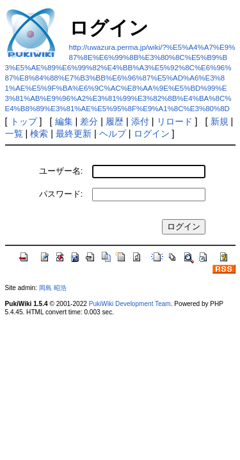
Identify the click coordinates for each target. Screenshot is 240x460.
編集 (64, 121)
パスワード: (61, 194)
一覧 (14, 133)
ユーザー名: (61, 171)
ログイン (152, 133)
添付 (140, 121)
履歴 (115, 121)
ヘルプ (112, 133)
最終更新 (74, 133)
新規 (219, 121)
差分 (89, 121)
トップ (23, 121)
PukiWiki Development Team (130, 303)
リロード (175, 121)
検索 (39, 133)
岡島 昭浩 (53, 287)
